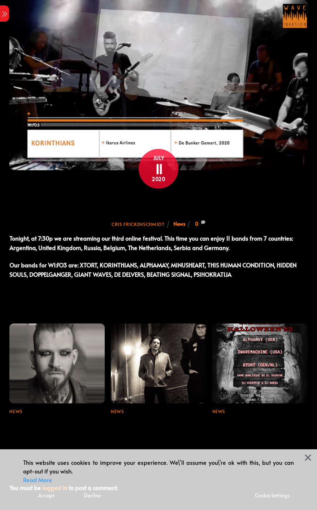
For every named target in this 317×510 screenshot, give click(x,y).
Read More (37, 480)
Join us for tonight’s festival (158, 204)
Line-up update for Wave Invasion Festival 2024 (45, 426)
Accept (46, 495)
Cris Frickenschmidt (138, 224)
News (179, 223)
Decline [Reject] (92, 495)
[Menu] (4, 13)
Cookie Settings (272, 495)
